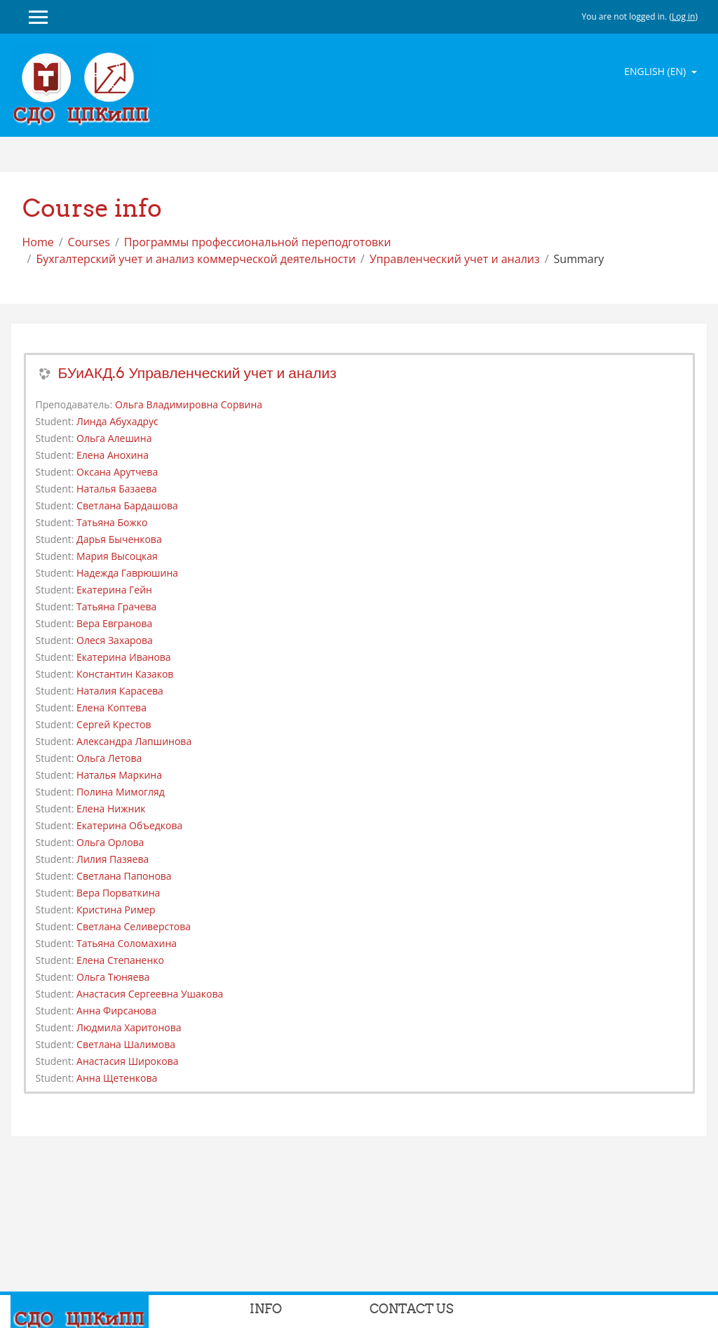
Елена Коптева (111, 707)
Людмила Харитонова (129, 1027)
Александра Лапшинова (133, 741)
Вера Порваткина (118, 892)
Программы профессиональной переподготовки (257, 242)
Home (38, 242)
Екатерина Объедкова (129, 825)
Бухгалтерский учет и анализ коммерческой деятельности (195, 259)
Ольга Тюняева (112, 977)
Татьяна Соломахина (126, 943)
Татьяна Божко (111, 522)
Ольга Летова (109, 758)
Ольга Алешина (113, 438)
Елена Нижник (110, 808)
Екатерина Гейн (114, 589)
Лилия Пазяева (112, 859)
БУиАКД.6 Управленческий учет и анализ (197, 372)
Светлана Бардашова (127, 505)
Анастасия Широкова (127, 1061)
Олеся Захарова (114, 640)
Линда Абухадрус (117, 421)
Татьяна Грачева (116, 606)
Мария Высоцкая (117, 556)
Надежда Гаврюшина (127, 572)
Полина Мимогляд (120, 791)
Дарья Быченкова (119, 539)
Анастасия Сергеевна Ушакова (149, 993)
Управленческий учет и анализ (455, 259)
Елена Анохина (112, 455)
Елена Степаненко (120, 960)
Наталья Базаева (116, 488)
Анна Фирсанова (116, 1010)
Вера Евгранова (114, 623)
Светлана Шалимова (125, 1044)
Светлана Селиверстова (133, 926)
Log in (684, 16)
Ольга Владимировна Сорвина (188, 404)
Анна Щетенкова (116, 1078)
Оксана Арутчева (117, 471)
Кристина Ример (116, 909)
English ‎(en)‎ (656, 71)
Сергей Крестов (113, 724)
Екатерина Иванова (123, 657)
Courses (89, 242)
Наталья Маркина (119, 775)
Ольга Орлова (110, 842)
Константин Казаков (124, 673)
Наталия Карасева (119, 690)
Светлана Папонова (124, 876)
